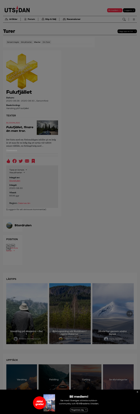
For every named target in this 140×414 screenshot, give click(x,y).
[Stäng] (137, 392)
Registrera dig (77, 410)
